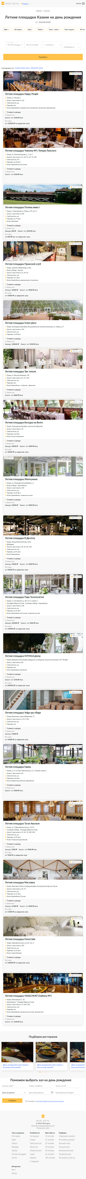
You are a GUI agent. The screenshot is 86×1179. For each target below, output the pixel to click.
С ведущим (34, 1161)
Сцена (32, 1154)
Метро (14, 1173)
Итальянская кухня (66, 1150)
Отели (14, 1158)
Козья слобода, (12, 270)
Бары (30, 29)
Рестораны (16, 1136)
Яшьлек (20, 270)
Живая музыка (35, 1150)
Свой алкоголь (35, 1143)
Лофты (40, 29)
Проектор (34, 1147)
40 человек (49, 1150)
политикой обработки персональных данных (50, 1101)
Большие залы (64, 1143)
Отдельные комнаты (67, 1136)
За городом (34, 1136)
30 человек (49, 1147)
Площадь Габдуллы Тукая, (15, 603)
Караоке (33, 1158)
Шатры (14, 1150)
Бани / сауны (53, 29)
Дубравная (10, 544)
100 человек (50, 1158)
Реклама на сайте (43, 1128)
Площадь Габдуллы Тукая (28, 830)
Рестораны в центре (66, 1140)
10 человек (49, 1136)
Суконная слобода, (31, 603)
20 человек (49, 1143)
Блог (13, 1170)
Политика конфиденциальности (43, 1126)
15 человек (49, 1140)
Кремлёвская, (11, 1002)
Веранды (15, 1147)
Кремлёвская (22, 485)
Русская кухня (64, 1147)
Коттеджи (18, 29)
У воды (32, 1140)
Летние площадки (19, 1154)
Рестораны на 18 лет (67, 1158)
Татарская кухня (65, 1154)
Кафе (6, 29)
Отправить (12, 1100)
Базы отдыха (69, 29)
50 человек (49, 1154)
